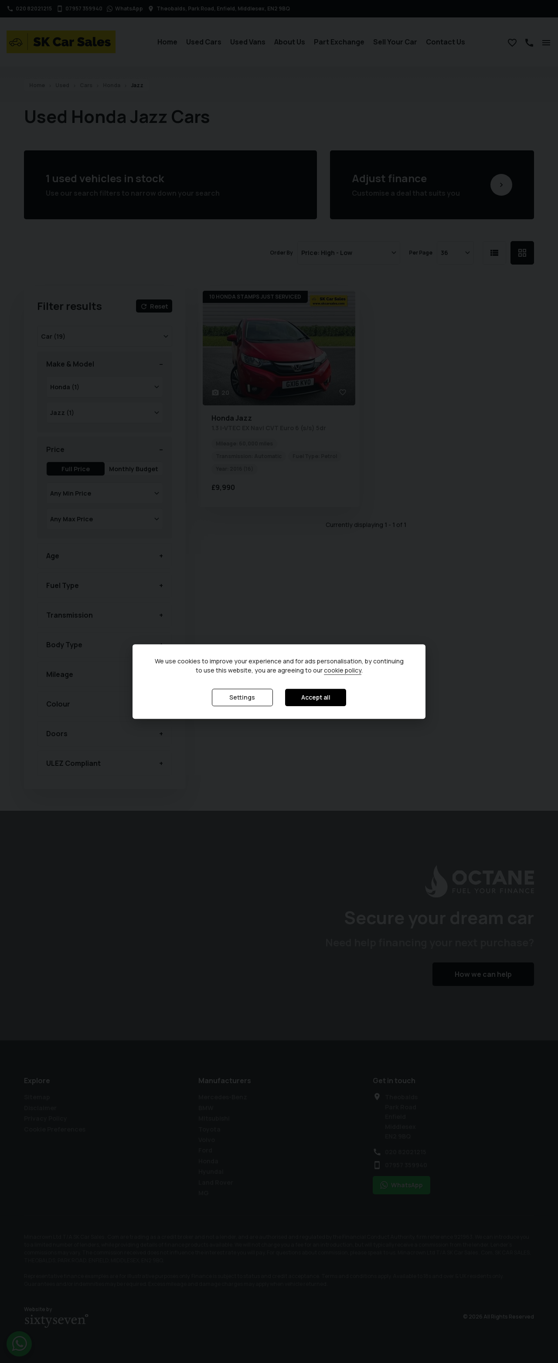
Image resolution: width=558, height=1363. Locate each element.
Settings (242, 697)
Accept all (315, 697)
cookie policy (342, 670)
